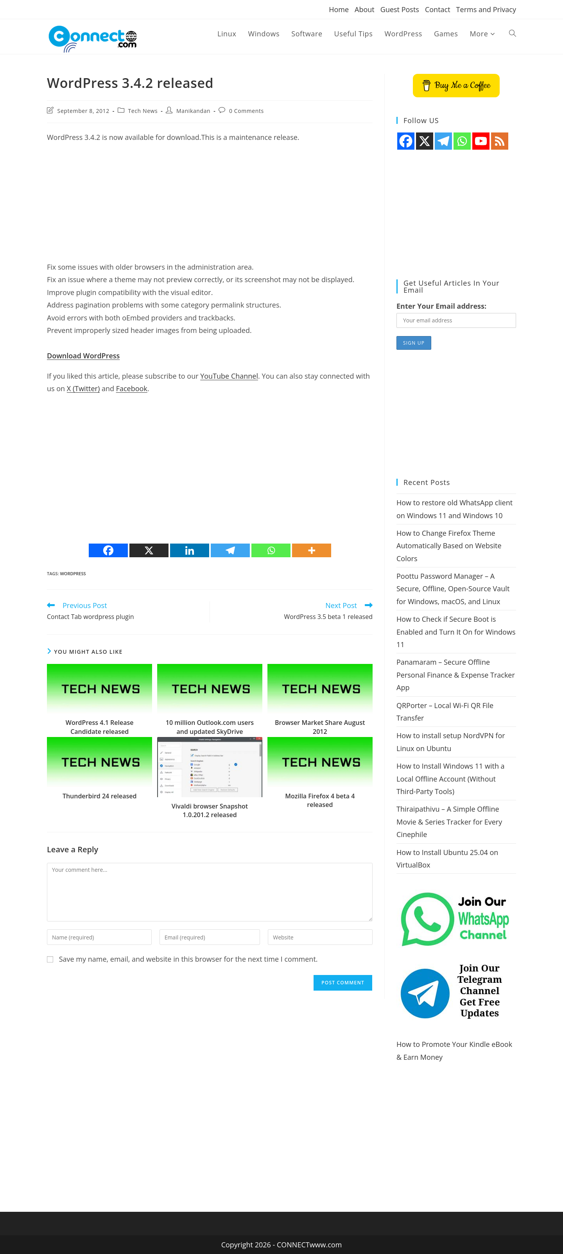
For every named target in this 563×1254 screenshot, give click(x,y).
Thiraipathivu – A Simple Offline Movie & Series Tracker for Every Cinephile (449, 821)
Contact (437, 9)
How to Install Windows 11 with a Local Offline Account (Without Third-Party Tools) (450, 778)
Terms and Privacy (486, 9)
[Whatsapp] (270, 550)
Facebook (131, 388)
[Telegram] (230, 550)
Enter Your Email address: (441, 306)
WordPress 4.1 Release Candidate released (100, 726)
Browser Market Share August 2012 (320, 726)
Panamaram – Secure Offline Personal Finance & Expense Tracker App (455, 674)
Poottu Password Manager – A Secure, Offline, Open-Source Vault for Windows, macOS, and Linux (452, 588)
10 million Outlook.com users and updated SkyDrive (210, 726)
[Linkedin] (189, 550)
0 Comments (246, 110)
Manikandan (193, 110)
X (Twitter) (83, 388)
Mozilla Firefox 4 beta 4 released (320, 800)
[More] (311, 550)
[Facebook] (108, 550)
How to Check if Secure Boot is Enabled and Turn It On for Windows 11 (455, 631)
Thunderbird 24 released (100, 796)
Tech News (143, 110)
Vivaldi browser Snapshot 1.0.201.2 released (210, 810)
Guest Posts (399, 9)
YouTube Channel (229, 376)
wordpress (73, 573)
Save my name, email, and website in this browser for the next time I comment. (188, 959)
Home (339, 9)
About (365, 9)
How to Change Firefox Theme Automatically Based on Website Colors (449, 545)
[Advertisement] (210, 206)
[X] (149, 550)
